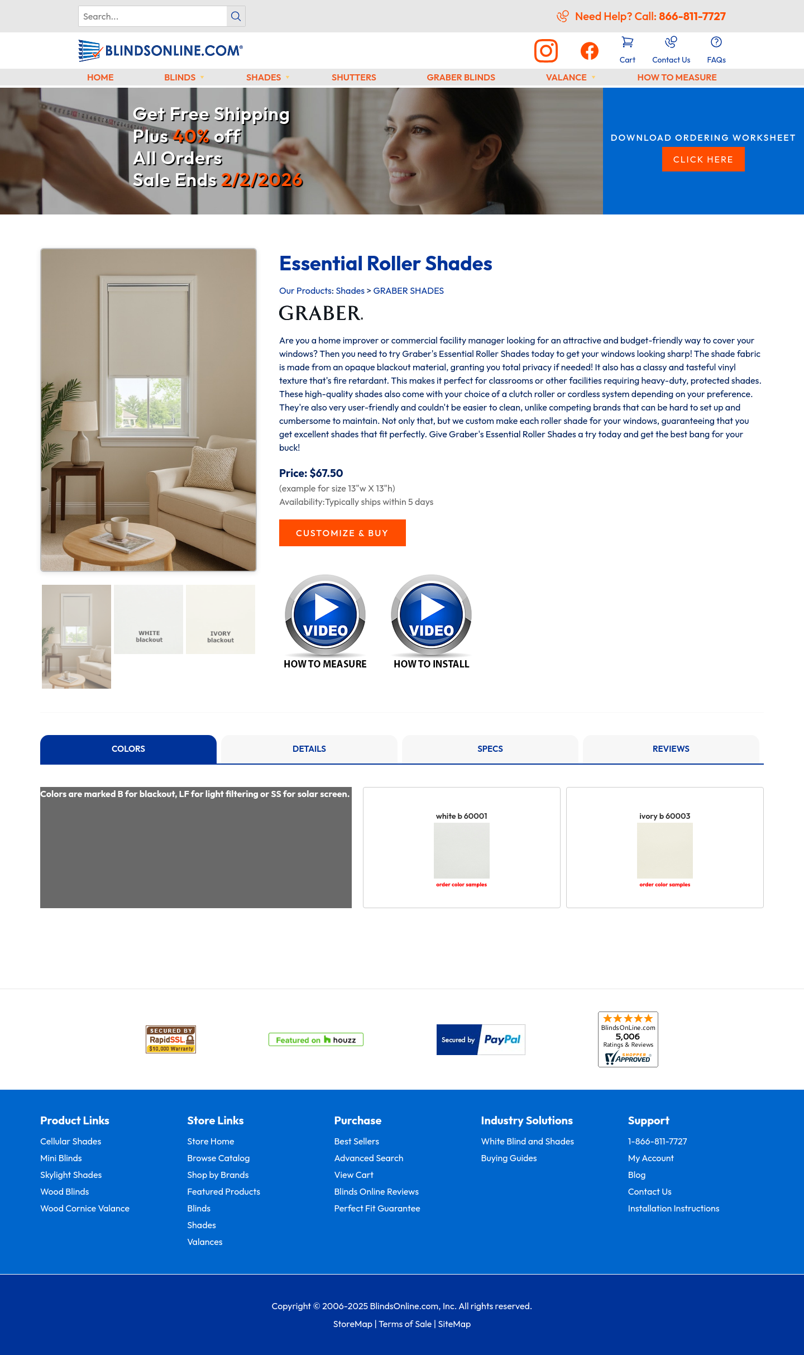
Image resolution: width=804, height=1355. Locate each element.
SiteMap (454, 1323)
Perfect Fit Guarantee (377, 1208)
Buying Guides (509, 1157)
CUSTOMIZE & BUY (342, 532)
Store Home (210, 1141)
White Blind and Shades (528, 1141)
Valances (204, 1241)
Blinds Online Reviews (376, 1191)
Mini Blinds (61, 1157)
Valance (566, 77)
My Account (651, 1157)
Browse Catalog (218, 1157)
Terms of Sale (405, 1323)
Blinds (179, 77)
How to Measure (677, 77)
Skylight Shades (71, 1174)
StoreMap (352, 1323)
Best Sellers (356, 1141)
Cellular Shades (70, 1141)
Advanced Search (368, 1157)
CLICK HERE (703, 159)
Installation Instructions (674, 1208)
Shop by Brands (217, 1174)
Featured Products (223, 1191)
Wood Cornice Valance (85, 1208)
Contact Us (650, 1191)
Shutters (354, 77)
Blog (637, 1174)
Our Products (305, 290)
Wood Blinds (64, 1191)
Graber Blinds (461, 77)
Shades (263, 77)
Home (100, 77)
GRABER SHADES (408, 290)
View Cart (354, 1174)
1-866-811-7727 (657, 1141)
